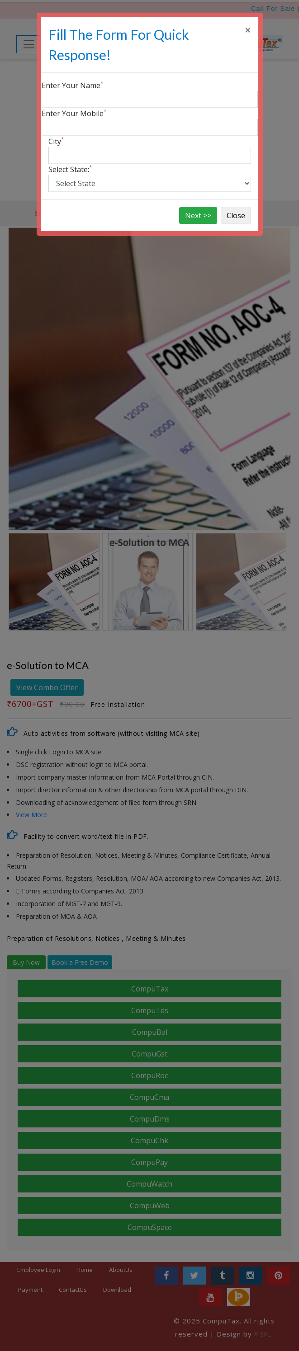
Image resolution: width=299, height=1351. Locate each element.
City (56, 141)
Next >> (198, 215)
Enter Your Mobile (74, 113)
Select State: (70, 169)
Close (236, 215)
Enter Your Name (73, 85)
